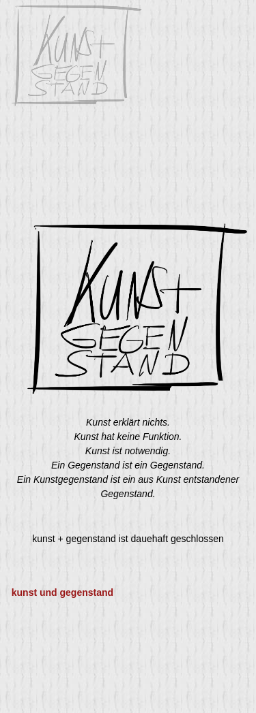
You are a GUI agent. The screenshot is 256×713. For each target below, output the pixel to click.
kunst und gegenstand (62, 592)
